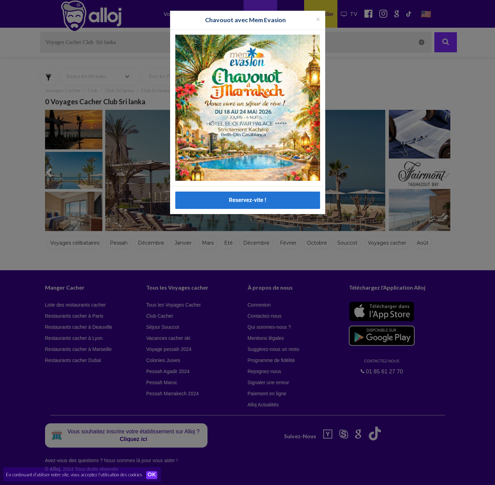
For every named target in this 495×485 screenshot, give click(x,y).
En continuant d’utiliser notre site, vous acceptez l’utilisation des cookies (74, 474)
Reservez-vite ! (247, 200)
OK (152, 475)
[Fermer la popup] (318, 19)
